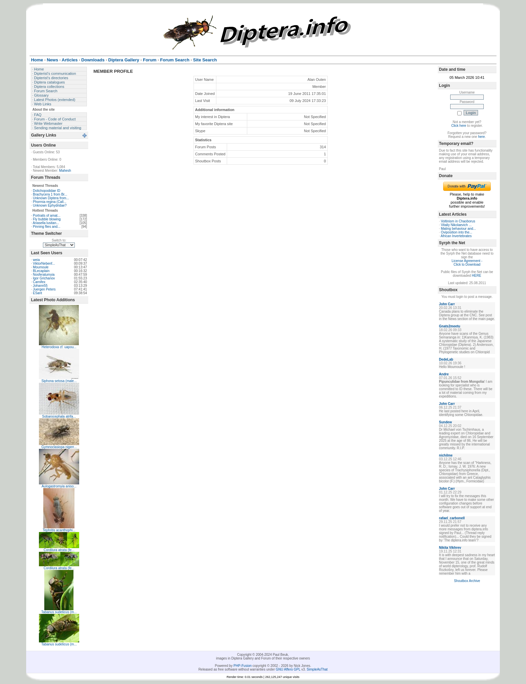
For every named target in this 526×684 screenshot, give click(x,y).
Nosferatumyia (43, 274)
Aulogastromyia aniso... (59, 486)
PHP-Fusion (242, 666)
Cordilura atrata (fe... (59, 550)
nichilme (446, 455)
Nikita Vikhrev (450, 547)
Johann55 (40, 285)
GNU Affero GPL (288, 669)
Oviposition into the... (456, 232)
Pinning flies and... (46, 226)
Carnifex (39, 282)
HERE (476, 275)
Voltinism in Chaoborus (458, 221)
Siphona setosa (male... (58, 381)
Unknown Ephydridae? (50, 205)
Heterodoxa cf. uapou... (59, 347)
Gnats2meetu (449, 326)
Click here (458, 125)
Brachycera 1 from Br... (50, 194)
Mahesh (65, 170)
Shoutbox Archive (467, 581)
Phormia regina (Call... (49, 202)
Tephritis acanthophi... (59, 530)
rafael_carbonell (452, 518)
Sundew (445, 422)
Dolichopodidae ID (46, 191)
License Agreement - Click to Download (467, 262)
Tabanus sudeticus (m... (59, 612)
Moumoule (41, 267)
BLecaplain (41, 271)
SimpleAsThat (317, 669)
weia (36, 260)
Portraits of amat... (46, 215)
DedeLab (446, 359)
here (481, 137)
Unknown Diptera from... (51, 198)
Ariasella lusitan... (46, 223)
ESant (37, 293)
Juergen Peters (44, 289)
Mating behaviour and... (458, 228)
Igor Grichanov (44, 278)
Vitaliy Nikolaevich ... (456, 225)
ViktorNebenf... (44, 263)
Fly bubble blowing (47, 219)
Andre (444, 374)
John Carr (447, 304)
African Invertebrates (456, 236)
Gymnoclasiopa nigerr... (58, 447)
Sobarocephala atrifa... (59, 416)
